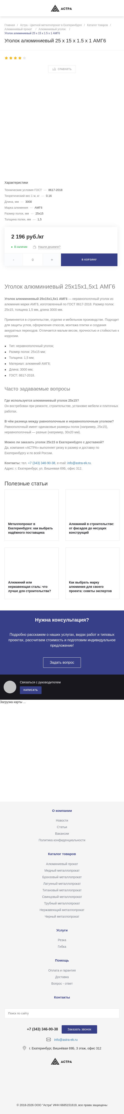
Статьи (62, 827)
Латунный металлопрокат (62, 883)
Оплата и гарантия (62, 970)
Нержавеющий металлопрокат (62, 910)
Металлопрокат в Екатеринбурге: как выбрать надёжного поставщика (30, 528)
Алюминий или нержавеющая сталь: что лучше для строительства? (29, 587)
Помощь (62, 960)
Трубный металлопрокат (62, 903)
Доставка (62, 977)
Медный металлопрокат (62, 870)
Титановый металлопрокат (62, 890)
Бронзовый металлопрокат (62, 877)
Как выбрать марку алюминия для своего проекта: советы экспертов (90, 587)
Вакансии (62, 833)
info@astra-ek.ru (79, 463)
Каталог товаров (62, 854)
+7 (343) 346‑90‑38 (41, 463)
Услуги (62, 930)
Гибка (62, 946)
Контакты (62, 997)
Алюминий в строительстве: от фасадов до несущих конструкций (91, 528)
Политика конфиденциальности (62, 840)
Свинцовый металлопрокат (62, 897)
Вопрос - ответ (62, 983)
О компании (62, 811)
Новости (62, 820)
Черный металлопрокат (62, 916)
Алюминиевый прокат (62, 864)
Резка (62, 940)
